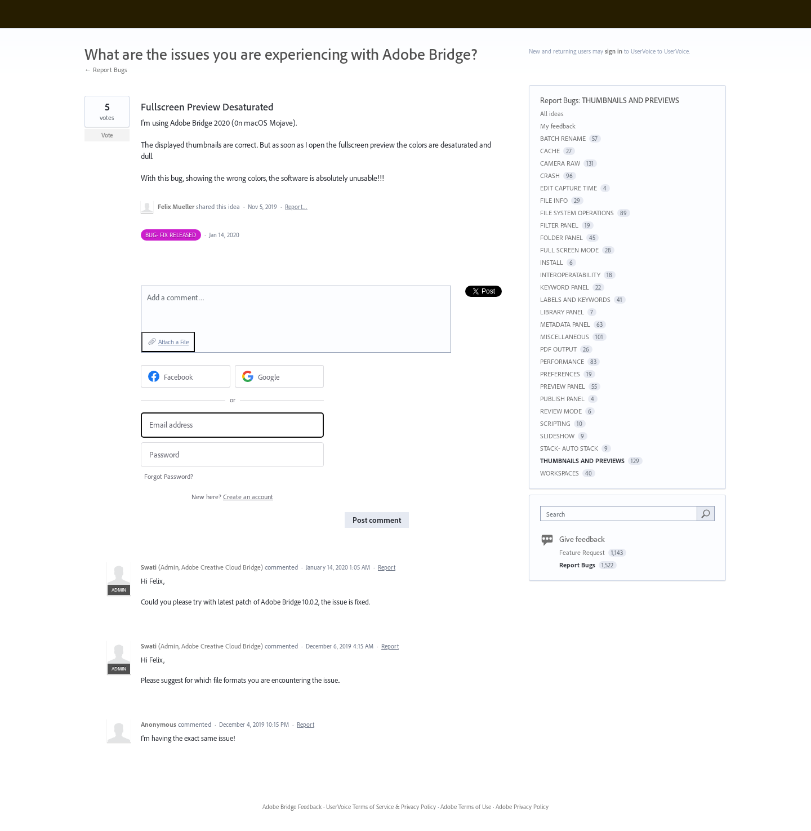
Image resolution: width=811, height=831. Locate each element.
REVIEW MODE (561, 411)
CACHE (550, 150)
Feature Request (583, 552)
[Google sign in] (279, 376)
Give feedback (582, 539)
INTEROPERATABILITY (570, 274)
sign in (613, 51)
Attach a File (173, 342)
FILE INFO (554, 200)
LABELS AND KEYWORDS (575, 299)
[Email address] (232, 425)
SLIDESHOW (557, 436)
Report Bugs (559, 100)
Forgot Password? (168, 476)
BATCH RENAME (563, 138)
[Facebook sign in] (185, 376)
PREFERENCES (560, 374)
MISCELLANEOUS (564, 336)
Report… (296, 207)
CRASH (550, 175)
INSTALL (551, 262)
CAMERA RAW (560, 163)
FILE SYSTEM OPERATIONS (577, 212)
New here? (232, 496)
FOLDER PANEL (561, 237)
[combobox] (621, 513)
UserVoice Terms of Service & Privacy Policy (381, 807)
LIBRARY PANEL (562, 312)
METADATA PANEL (565, 324)
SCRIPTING (555, 423)
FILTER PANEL (559, 225)
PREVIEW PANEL (562, 386)
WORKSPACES (559, 473)
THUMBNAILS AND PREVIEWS (630, 100)
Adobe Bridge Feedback (292, 807)
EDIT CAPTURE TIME (568, 188)
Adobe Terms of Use (465, 807)
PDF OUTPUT (558, 349)
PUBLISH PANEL (562, 398)
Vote (107, 135)
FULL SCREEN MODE (569, 250)
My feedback (558, 126)
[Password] (232, 455)
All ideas (552, 113)
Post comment (377, 520)
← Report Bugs (105, 69)
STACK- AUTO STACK (569, 448)
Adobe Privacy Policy (522, 807)
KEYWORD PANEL (564, 287)
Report (386, 567)
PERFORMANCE (562, 361)
